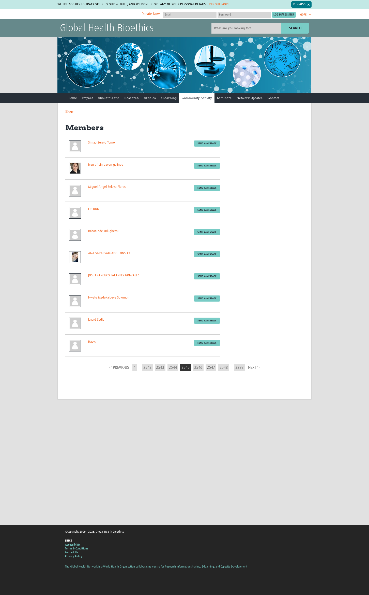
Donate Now (151, 14)
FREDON (93, 209)
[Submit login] (284, 15)
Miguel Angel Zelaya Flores (107, 187)
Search (295, 28)
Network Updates (250, 98)
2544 (173, 367)
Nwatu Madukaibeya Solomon (108, 297)
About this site (108, 98)
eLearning (169, 98)
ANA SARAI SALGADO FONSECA (109, 253)
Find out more (218, 4)
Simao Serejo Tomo (101, 142)
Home (72, 98)
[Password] (244, 15)
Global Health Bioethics (107, 29)
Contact (273, 98)
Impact (87, 98)
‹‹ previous (119, 367)
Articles (150, 98)
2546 (198, 367)
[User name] (190, 15)
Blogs (69, 112)
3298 (239, 367)
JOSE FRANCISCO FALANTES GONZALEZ (113, 275)
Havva (92, 342)
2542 (147, 367)
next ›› (254, 367)
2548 (224, 367)
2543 (160, 367)
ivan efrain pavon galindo (105, 164)
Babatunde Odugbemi (103, 231)
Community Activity (197, 98)
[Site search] (247, 28)
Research (131, 98)
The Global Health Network (97, 14)
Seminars (224, 98)
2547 (211, 367)
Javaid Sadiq (96, 319)
